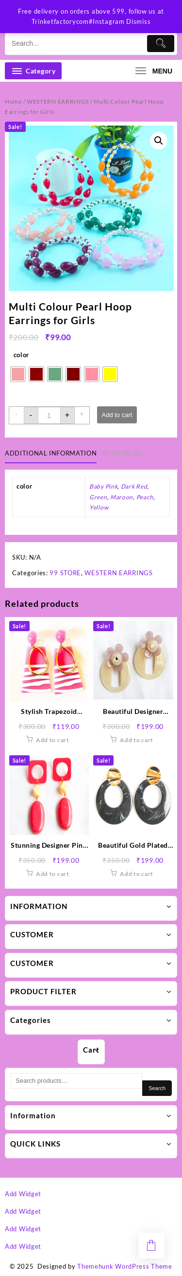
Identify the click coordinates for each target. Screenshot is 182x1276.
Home (13, 101)
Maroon (121, 497)
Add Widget (23, 1194)
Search (157, 1088)
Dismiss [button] (138, 21)
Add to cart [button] (52, 740)
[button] (158, 140)
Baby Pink (103, 486)
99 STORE (65, 573)
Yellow (98, 507)
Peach (145, 497)
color (22, 355)
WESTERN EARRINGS (58, 101)
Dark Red (134, 486)
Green (98, 497)
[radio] (18, 374)
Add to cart (117, 415)
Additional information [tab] (51, 453)
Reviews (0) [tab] (122, 453)
